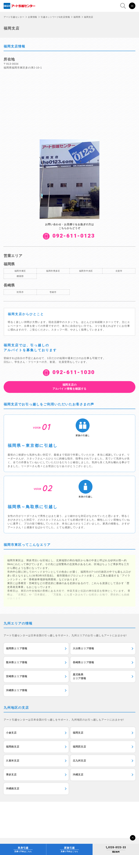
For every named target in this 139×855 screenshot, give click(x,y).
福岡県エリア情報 (16, 648)
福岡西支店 (79, 746)
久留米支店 (12, 760)
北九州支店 (79, 760)
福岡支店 (78, 732)
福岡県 (76, 17)
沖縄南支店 (12, 788)
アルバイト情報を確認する (69, 386)
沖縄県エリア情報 (16, 690)
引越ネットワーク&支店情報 (55, 17)
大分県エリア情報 (83, 648)
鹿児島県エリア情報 (79, 676)
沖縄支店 (78, 774)
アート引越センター (14, 17)
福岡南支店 (12, 746)
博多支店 (11, 774)
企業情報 (32, 17)
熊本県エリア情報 (16, 662)
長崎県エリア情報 (83, 662)
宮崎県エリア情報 (16, 676)
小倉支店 (11, 732)
